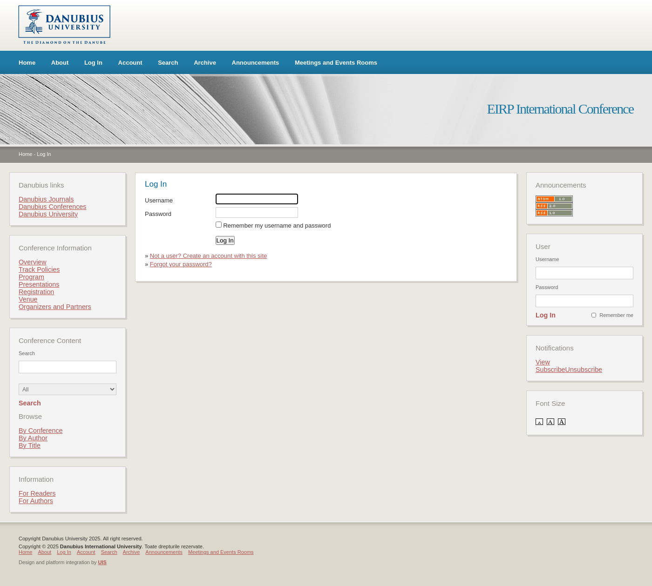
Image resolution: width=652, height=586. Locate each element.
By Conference (41, 430)
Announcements (255, 62)
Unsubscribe (583, 369)
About (60, 62)
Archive (205, 62)
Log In (93, 62)
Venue (28, 299)
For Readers (37, 493)
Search (168, 62)
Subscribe (550, 369)
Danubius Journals (46, 199)
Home (27, 62)
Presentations (39, 284)
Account (130, 62)
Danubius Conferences (52, 206)
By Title (30, 445)
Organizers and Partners (55, 306)
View (543, 362)
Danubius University (48, 214)
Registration (36, 292)
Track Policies (39, 269)
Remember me (616, 315)
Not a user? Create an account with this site (208, 255)
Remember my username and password (277, 225)
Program (31, 277)
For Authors (36, 501)
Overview (33, 262)
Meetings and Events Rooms (336, 62)
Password (158, 213)
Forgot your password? (181, 264)
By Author (33, 438)
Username (159, 200)
